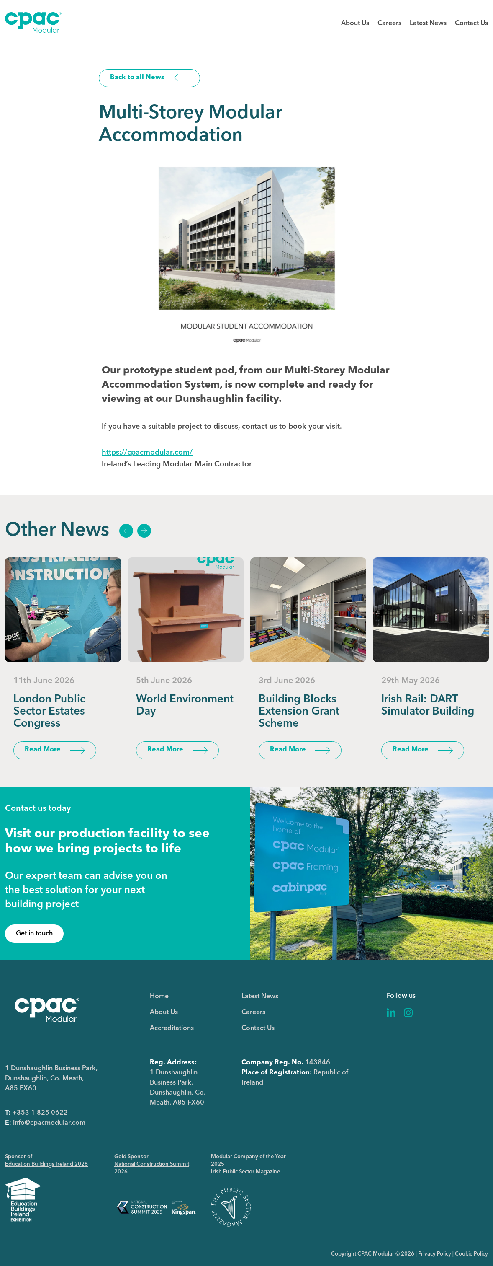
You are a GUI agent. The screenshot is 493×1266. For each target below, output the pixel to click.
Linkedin (391, 1012)
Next (144, 531)
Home (159, 996)
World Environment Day (185, 705)
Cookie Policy (471, 1254)
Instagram (408, 1012)
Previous (126, 531)
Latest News (428, 23)
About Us (355, 23)
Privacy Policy (434, 1254)
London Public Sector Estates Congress (49, 711)
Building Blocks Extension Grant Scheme (299, 711)
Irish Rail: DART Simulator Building (427, 705)
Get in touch (34, 933)
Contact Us (471, 23)
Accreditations (172, 1028)
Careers (389, 23)
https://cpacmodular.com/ (147, 452)
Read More (43, 749)
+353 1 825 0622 (40, 1113)
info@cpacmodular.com (49, 1123)
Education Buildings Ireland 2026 (46, 1164)
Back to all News (137, 77)
